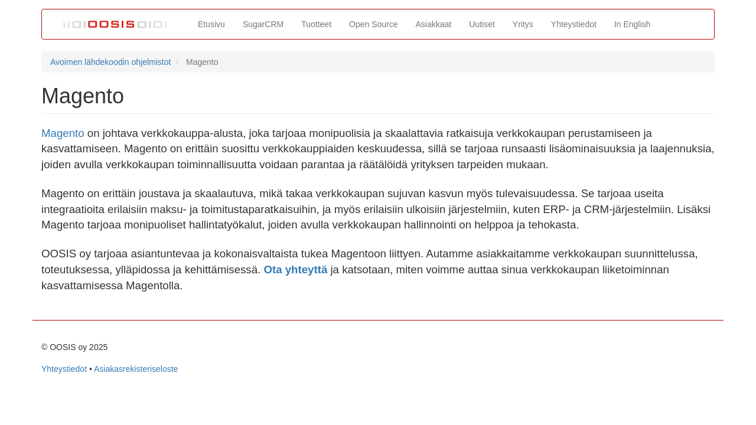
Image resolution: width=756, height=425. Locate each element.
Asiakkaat (434, 24)
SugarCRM (263, 24)
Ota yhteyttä (295, 269)
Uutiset (482, 24)
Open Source (373, 24)
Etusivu (211, 24)
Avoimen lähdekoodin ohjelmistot (110, 62)
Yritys (523, 24)
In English (632, 24)
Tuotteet (316, 24)
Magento (62, 133)
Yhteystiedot (574, 24)
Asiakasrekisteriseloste (136, 369)
